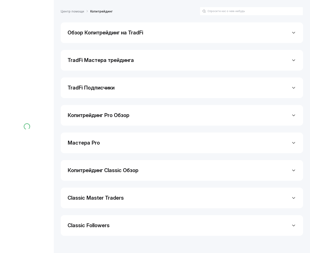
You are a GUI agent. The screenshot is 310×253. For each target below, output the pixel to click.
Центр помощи (72, 11)
